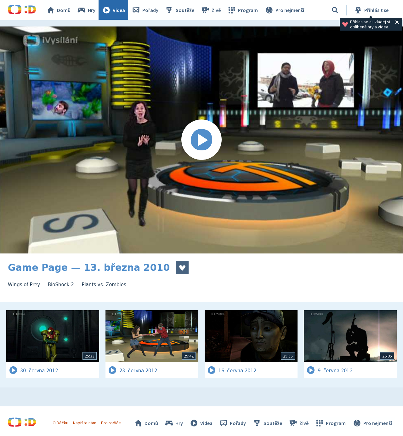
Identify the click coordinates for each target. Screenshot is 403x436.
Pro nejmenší (284, 10)
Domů (58, 10)
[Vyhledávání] (335, 10)
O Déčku (60, 423)
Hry (86, 10)
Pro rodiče (111, 423)
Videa (113, 10)
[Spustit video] (201, 139)
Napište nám (84, 423)
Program (242, 10)
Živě (211, 10)
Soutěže (180, 10)
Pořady (145, 10)
